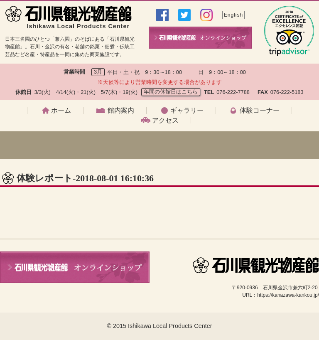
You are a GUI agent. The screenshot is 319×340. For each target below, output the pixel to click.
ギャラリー (187, 110)
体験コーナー (260, 110)
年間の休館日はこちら (171, 92)
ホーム (61, 110)
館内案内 (121, 110)
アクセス (165, 120)
